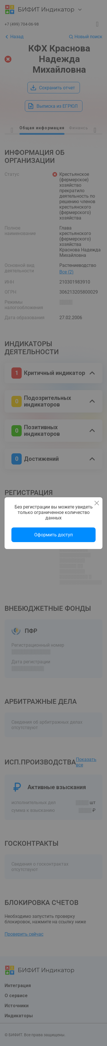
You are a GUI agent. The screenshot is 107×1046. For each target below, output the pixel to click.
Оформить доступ (53, 535)
